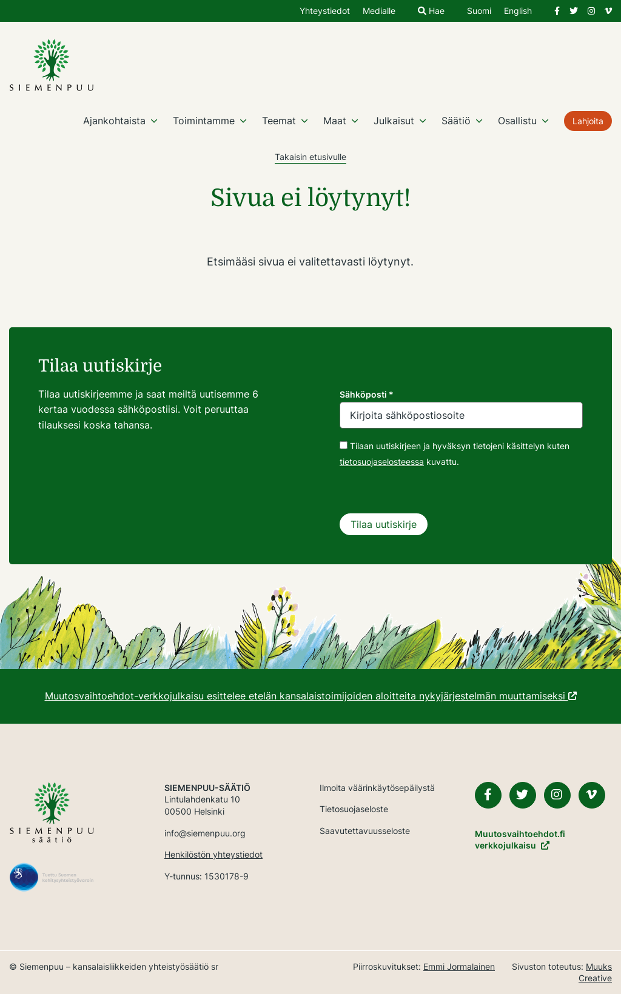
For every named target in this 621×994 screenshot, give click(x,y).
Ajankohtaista (114, 121)
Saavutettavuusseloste (365, 831)
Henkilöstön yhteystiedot (213, 854)
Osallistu (517, 121)
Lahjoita (587, 121)
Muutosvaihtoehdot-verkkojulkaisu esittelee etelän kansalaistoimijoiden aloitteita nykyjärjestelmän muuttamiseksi (311, 696)
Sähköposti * (367, 394)
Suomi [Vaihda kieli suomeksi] (479, 11)
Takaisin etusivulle (310, 157)
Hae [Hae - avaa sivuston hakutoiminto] (431, 11)
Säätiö (456, 121)
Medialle (379, 11)
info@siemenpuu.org (205, 833)
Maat (334, 121)
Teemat (279, 121)
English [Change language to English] (518, 11)
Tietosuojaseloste (354, 809)
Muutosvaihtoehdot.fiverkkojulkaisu (520, 840)
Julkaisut (394, 121)
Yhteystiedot (325, 11)
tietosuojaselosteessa (382, 461)
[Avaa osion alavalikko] (154, 121)
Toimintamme (204, 121)
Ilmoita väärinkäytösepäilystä (377, 787)
